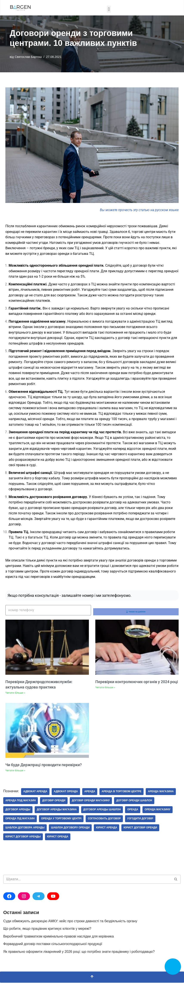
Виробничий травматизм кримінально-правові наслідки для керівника (58, 937)
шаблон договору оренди (70, 829)
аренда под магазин (20, 801)
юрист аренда (107, 829)
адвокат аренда (35, 792)
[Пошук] (87, 880)
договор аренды (18, 810)
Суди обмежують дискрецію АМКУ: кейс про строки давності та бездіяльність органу (70, 922)
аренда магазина (161, 792)
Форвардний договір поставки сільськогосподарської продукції (53, 945)
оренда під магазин (20, 820)
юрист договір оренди (141, 829)
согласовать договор (104, 820)
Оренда (133, 810)
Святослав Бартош (28, 57)
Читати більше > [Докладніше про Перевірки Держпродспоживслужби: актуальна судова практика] (15, 694)
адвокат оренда (66, 792)
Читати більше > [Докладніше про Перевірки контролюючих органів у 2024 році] (105, 688)
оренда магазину (158, 810)
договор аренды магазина (57, 810)
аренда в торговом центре (122, 792)
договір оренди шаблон (135, 801)
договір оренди (54, 801)
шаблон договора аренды (25, 829)
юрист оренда (58, 838)
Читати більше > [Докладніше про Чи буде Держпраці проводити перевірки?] (15, 771)
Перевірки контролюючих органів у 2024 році (136, 683)
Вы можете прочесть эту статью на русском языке (139, 210)
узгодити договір (141, 820)
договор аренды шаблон (102, 810)
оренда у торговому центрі (61, 820)
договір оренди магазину (91, 801)
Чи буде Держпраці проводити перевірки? (43, 766)
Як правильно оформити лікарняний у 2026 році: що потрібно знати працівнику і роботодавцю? (79, 953)
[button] (109, 9)
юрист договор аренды (23, 838)
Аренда (90, 792)
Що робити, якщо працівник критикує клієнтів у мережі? (47, 930)
